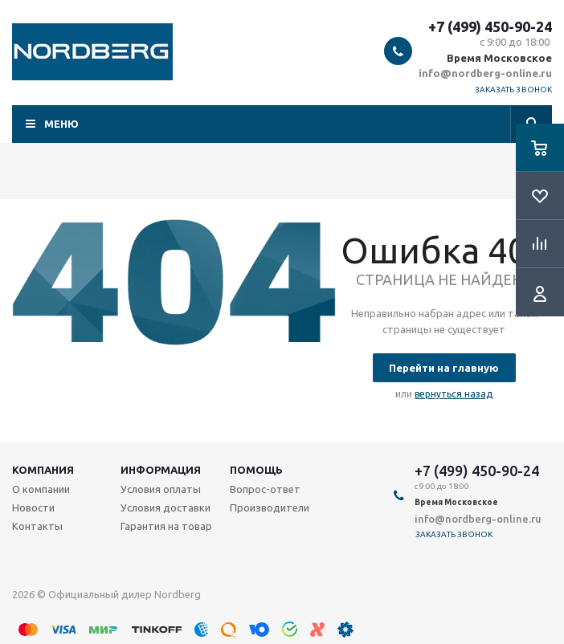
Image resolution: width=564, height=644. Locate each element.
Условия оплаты (161, 489)
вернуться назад (453, 394)
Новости (33, 507)
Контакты (37, 526)
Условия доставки (165, 507)
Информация (161, 469)
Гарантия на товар (166, 526)
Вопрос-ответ (265, 489)
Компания (43, 469)
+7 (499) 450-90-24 (490, 26)
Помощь (256, 469)
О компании (41, 489)
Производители (269, 507)
